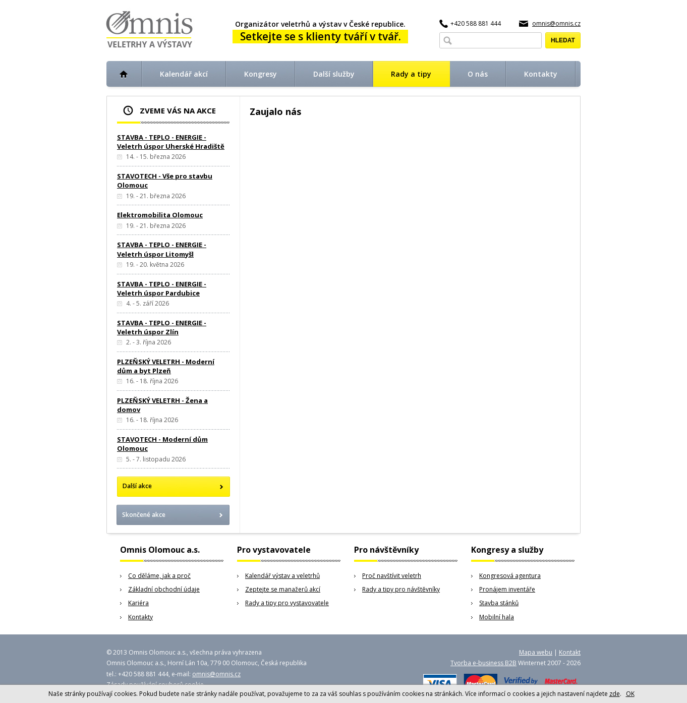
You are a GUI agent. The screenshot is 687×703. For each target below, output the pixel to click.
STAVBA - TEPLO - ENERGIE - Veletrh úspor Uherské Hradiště (170, 142)
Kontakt (570, 652)
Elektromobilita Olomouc (160, 214)
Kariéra (138, 603)
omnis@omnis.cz (556, 23)
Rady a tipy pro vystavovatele (287, 603)
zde (614, 693)
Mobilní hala (496, 617)
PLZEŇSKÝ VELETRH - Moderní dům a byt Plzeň (165, 366)
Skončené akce (143, 514)
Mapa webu (535, 652)
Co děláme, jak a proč (159, 575)
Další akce (137, 486)
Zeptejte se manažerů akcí (282, 589)
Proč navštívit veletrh (391, 575)
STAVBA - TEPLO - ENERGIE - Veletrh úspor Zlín (161, 327)
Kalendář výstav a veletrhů (282, 575)
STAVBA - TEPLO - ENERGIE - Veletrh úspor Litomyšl (161, 249)
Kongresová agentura (510, 575)
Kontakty (140, 617)
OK (630, 693)
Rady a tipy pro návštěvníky (401, 589)
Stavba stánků (499, 603)
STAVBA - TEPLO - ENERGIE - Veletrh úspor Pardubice (161, 288)
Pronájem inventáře (507, 589)
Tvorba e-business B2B (483, 663)
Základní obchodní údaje (164, 589)
